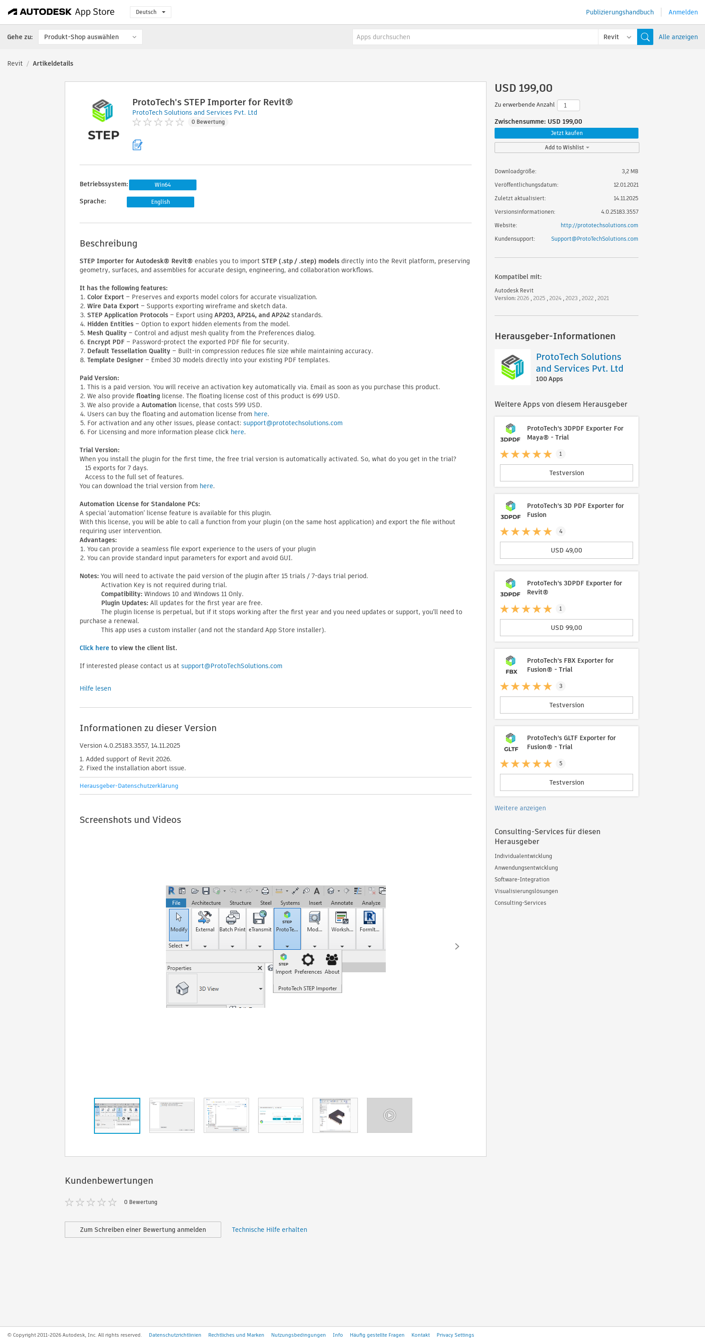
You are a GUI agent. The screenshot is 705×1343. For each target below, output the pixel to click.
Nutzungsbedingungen (298, 1335)
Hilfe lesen (95, 688)
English (160, 202)
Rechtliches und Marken (236, 1335)
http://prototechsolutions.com (599, 225)
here (261, 413)
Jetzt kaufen (567, 133)
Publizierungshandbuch (620, 12)
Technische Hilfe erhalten (269, 1229)
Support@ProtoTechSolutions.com (594, 239)
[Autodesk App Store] (61, 12)
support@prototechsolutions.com (293, 422)
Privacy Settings (455, 1335)
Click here (94, 647)
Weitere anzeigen (520, 808)
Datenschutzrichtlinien (175, 1335)
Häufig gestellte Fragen (377, 1335)
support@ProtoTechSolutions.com (231, 665)
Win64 (163, 185)
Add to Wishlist (567, 147)
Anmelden (683, 12)
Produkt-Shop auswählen (81, 36)
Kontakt (420, 1335)
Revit (15, 63)
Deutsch (150, 12)
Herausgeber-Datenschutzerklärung (129, 786)
